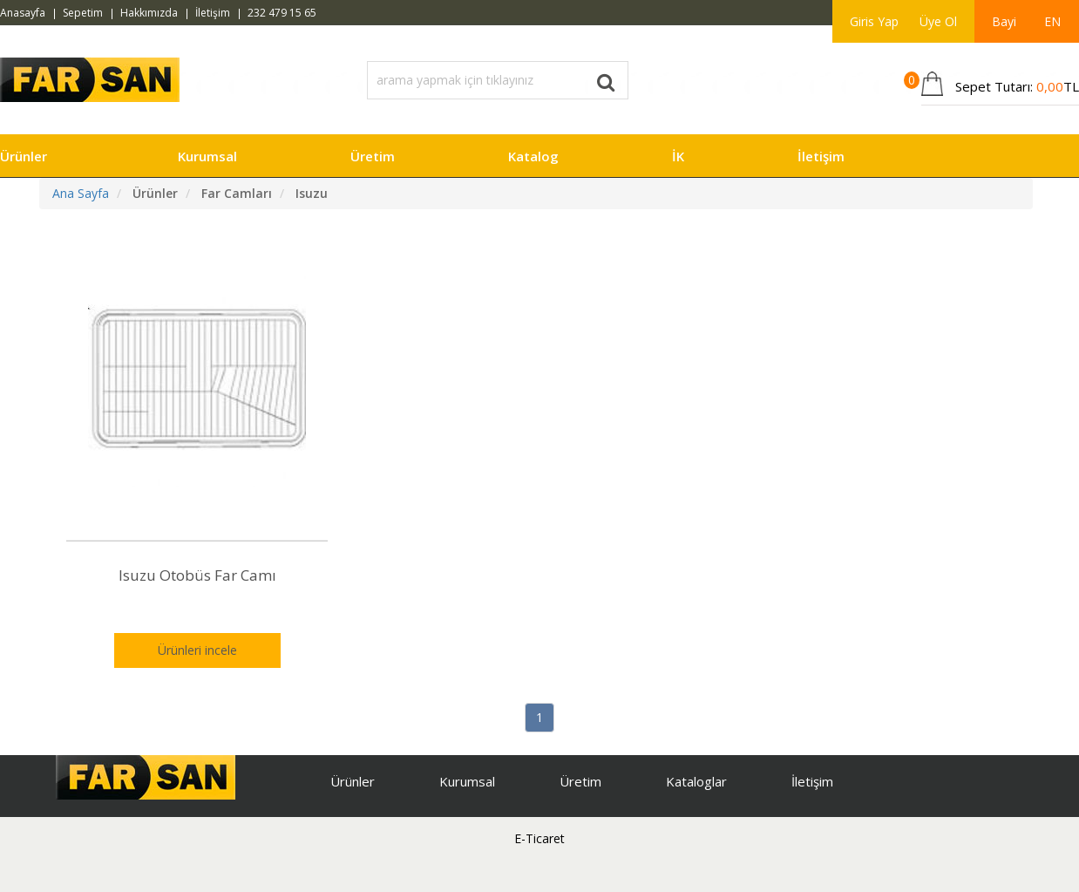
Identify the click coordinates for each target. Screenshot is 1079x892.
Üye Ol (938, 21)
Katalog (533, 156)
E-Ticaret (539, 838)
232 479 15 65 (282, 12)
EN (1052, 21)
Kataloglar (696, 781)
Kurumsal (207, 156)
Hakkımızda (149, 12)
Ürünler (23, 156)
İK (678, 156)
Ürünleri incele (197, 650)
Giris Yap (874, 21)
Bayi (1004, 21)
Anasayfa (22, 12)
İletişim (212, 12)
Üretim (372, 156)
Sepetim (83, 12)
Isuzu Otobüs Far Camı (197, 575)
